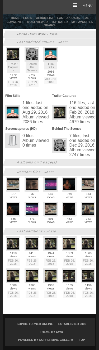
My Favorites (82, 21)
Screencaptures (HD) (21, 129)
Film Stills (12, 96)
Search (50, 25)
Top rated (59, 21)
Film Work (38, 34)
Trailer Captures (64, 96)
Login (27, 17)
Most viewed (37, 21)
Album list (45, 17)
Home (15, 17)
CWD (59, 331)
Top (82, 339)
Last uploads (68, 17)
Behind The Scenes (67, 129)
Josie (53, 34)
